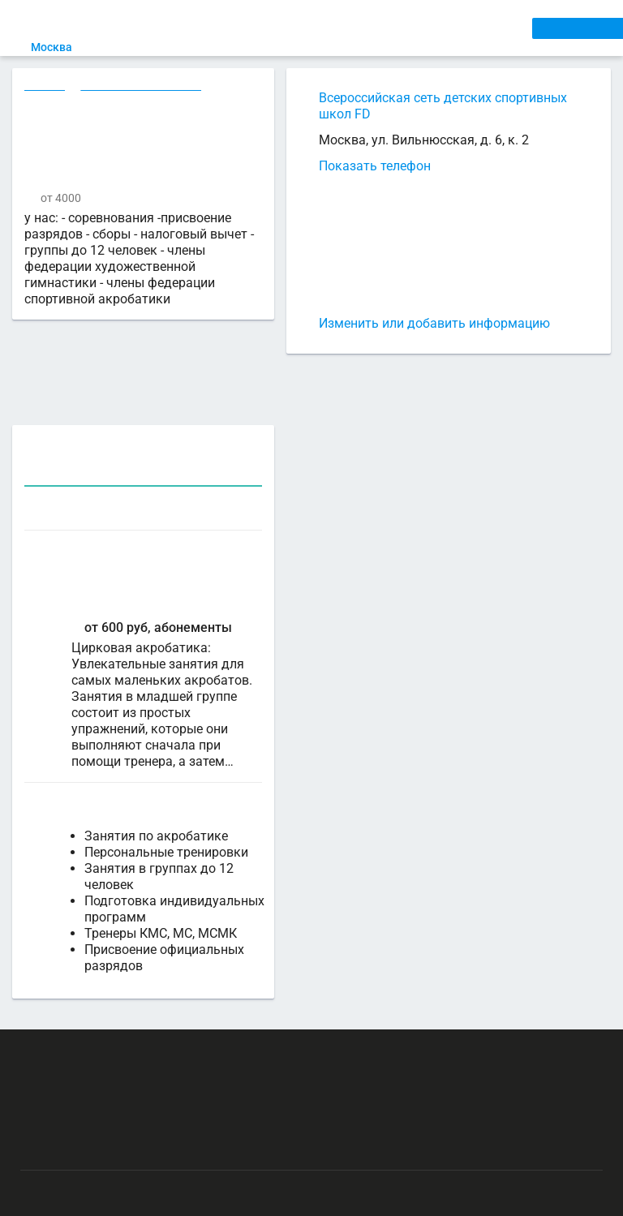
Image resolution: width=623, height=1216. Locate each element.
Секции (45, 87)
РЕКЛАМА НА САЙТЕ (99, 1039)
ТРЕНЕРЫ (382, 27)
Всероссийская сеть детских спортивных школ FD (443, 106)
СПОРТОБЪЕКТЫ (469, 27)
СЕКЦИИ (265, 27)
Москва (66, 47)
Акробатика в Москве (143, 87)
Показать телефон (375, 166)
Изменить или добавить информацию (434, 323)
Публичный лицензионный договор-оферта (138, 1134)
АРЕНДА (322, 27)
